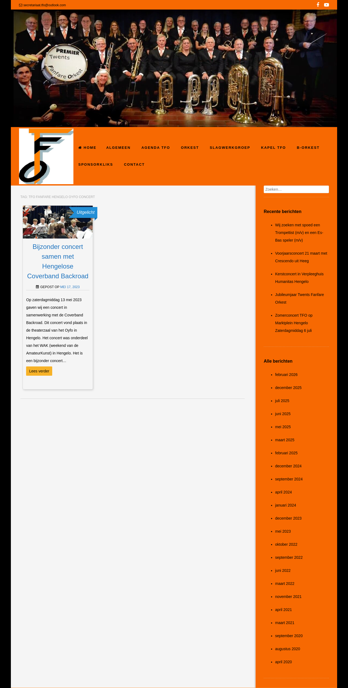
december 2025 (288, 387)
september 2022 (289, 557)
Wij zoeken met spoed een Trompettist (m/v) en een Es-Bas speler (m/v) (299, 232)
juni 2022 (283, 570)
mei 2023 (283, 531)
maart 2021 (284, 623)
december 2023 (288, 518)
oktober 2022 (286, 544)
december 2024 (288, 466)
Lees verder (39, 371)
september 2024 (289, 479)
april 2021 (283, 609)
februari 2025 (286, 453)
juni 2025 (283, 414)
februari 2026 (286, 374)
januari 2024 (285, 505)
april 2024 (283, 492)
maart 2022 (284, 583)
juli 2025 (282, 401)
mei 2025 (283, 427)
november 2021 (288, 596)
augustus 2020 (287, 649)
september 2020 (289, 636)
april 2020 (283, 662)
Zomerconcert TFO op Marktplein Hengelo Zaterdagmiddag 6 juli (293, 323)
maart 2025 (284, 440)
